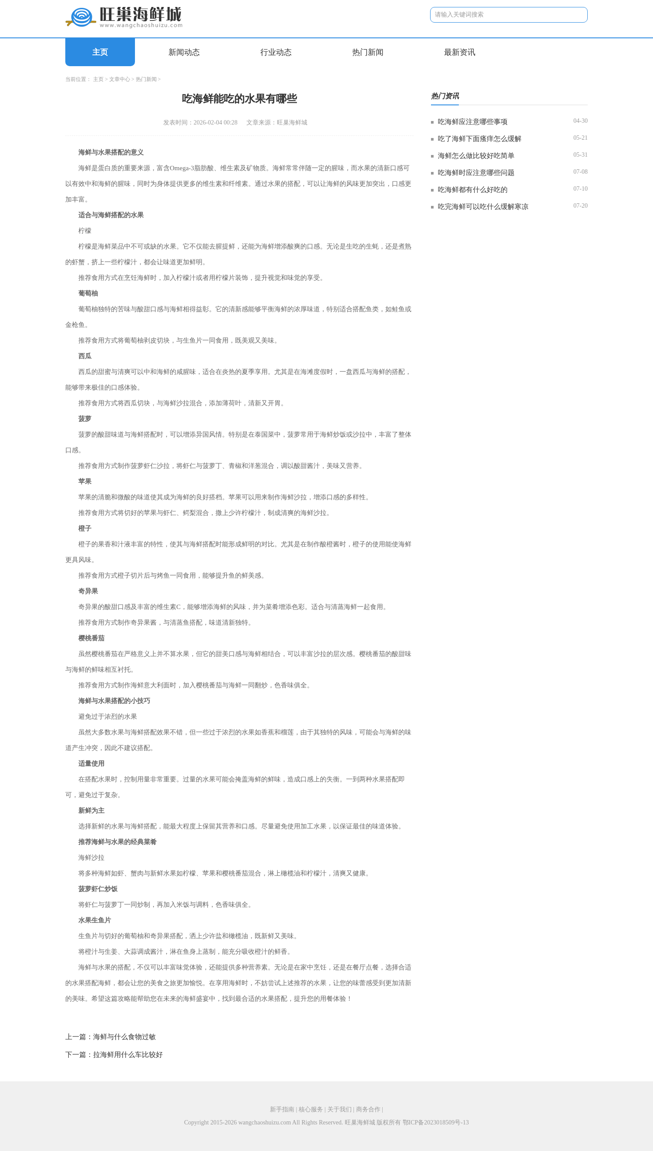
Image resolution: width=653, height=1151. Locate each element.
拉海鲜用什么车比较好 (128, 1054)
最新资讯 (459, 52)
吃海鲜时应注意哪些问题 (476, 172)
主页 (100, 52)
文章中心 (119, 79)
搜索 (574, 14)
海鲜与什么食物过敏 (124, 1036)
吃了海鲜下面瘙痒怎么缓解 (480, 138)
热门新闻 (368, 52)
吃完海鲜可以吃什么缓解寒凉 (483, 206)
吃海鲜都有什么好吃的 (473, 189)
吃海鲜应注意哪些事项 (473, 121)
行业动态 (276, 52)
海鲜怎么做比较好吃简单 (476, 155)
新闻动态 (184, 52)
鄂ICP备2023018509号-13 (436, 1122)
